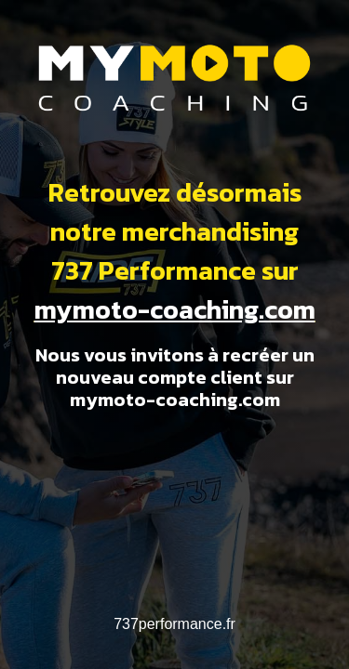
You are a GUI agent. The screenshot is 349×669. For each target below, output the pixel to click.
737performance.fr (174, 624)
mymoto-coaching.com (174, 309)
